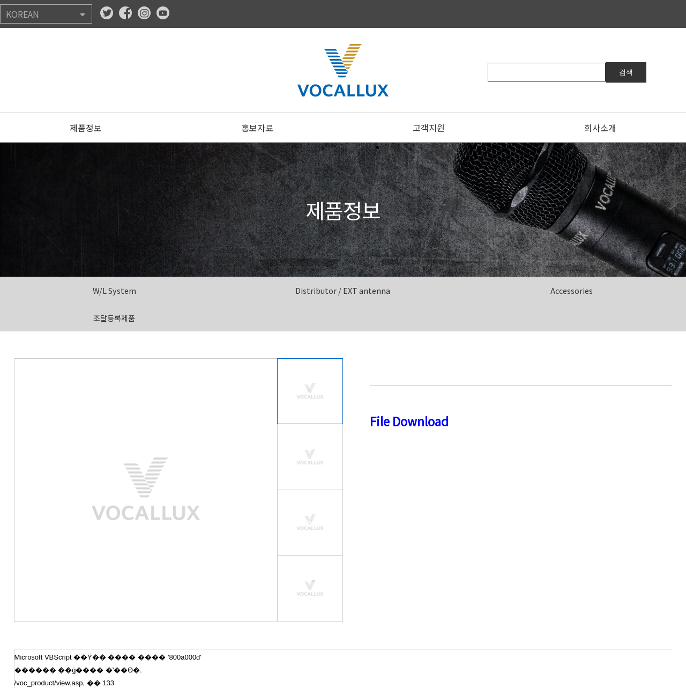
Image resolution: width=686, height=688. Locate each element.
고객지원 (429, 127)
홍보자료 (257, 127)
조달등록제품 (114, 317)
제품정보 (86, 127)
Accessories (571, 290)
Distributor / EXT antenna (342, 290)
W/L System (114, 290)
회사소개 (600, 127)
